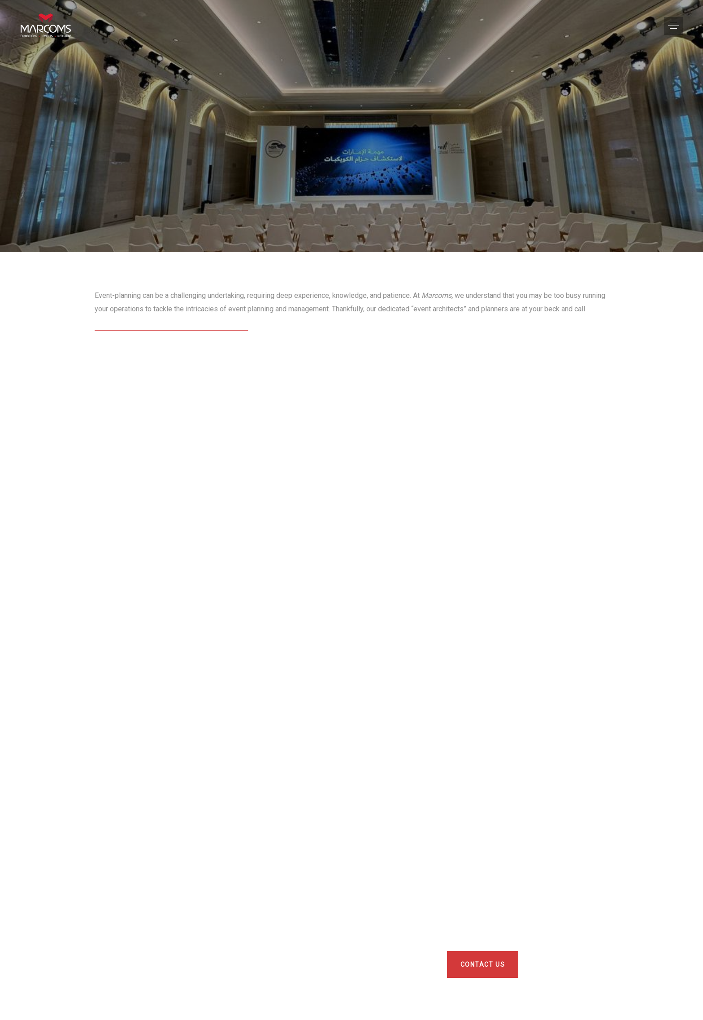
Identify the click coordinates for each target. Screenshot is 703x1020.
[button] (673, 26)
